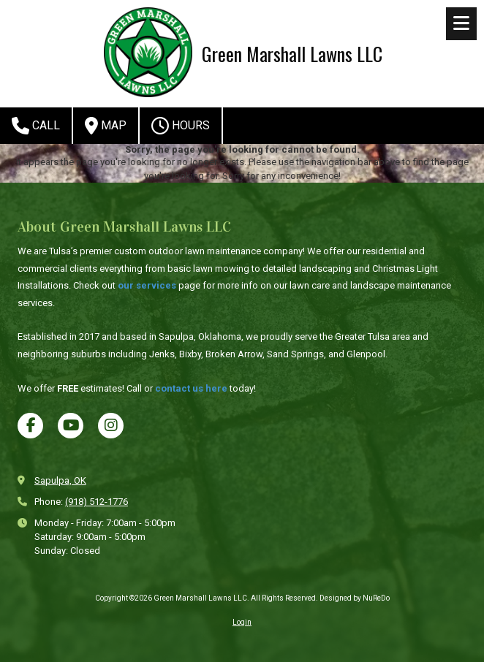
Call (36, 125)
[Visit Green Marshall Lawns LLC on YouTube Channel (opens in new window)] (70, 425)
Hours (180, 125)
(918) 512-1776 (96, 501)
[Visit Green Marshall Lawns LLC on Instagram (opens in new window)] (111, 425)
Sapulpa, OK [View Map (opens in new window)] (60, 480)
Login (242, 622)
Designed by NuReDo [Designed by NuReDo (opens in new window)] (354, 598)
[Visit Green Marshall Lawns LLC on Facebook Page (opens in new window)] (30, 425)
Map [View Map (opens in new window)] (105, 125)
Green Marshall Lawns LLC (292, 53)
